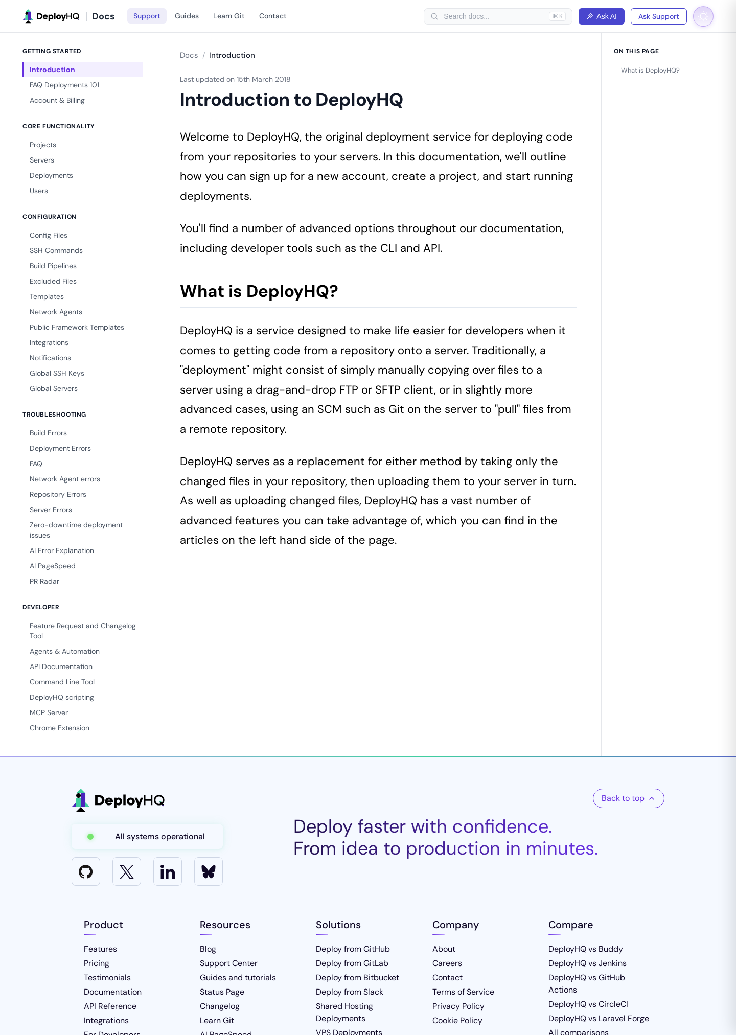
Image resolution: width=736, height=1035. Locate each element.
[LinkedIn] (167, 871)
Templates (47, 296)
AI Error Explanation (62, 550)
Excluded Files (53, 281)
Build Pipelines (53, 265)
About (443, 949)
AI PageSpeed (53, 565)
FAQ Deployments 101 (64, 84)
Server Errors (51, 509)
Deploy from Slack (349, 991)
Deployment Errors (60, 448)
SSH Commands (56, 250)
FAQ (36, 463)
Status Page (222, 991)
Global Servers (54, 388)
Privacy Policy (458, 1006)
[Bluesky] (208, 871)
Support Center (229, 963)
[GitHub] (86, 871)
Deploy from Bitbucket (357, 977)
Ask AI (601, 16)
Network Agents (56, 311)
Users (39, 190)
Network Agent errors (65, 479)
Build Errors (48, 433)
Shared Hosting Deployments (344, 1012)
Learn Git (229, 15)
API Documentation (61, 666)
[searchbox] (494, 16)
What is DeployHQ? (650, 70)
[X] (126, 871)
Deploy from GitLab (352, 963)
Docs (189, 55)
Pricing (96, 963)
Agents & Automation (65, 651)
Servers (42, 160)
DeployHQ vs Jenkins (587, 963)
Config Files (48, 235)
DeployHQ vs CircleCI (588, 1004)
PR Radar (44, 581)
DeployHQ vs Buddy (585, 949)
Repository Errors (58, 494)
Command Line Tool (62, 681)
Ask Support (658, 16)
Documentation (113, 991)
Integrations (49, 342)
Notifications (50, 357)
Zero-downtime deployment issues (76, 530)
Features (100, 949)
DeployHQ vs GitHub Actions (586, 983)
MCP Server (49, 712)
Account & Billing (57, 100)
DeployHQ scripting (62, 697)
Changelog (220, 1006)
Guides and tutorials (238, 977)
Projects (43, 144)
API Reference (110, 1006)
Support (146, 15)
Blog (208, 949)
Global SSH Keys (57, 373)
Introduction (52, 69)
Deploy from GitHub (353, 949)
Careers (447, 963)
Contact (273, 15)
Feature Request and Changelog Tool (83, 630)
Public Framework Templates (77, 327)
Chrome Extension (59, 727)
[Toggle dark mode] (703, 16)
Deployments (51, 175)
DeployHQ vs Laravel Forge (598, 1018)
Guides (187, 15)
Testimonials (107, 977)
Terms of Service (463, 991)
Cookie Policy (457, 1020)
